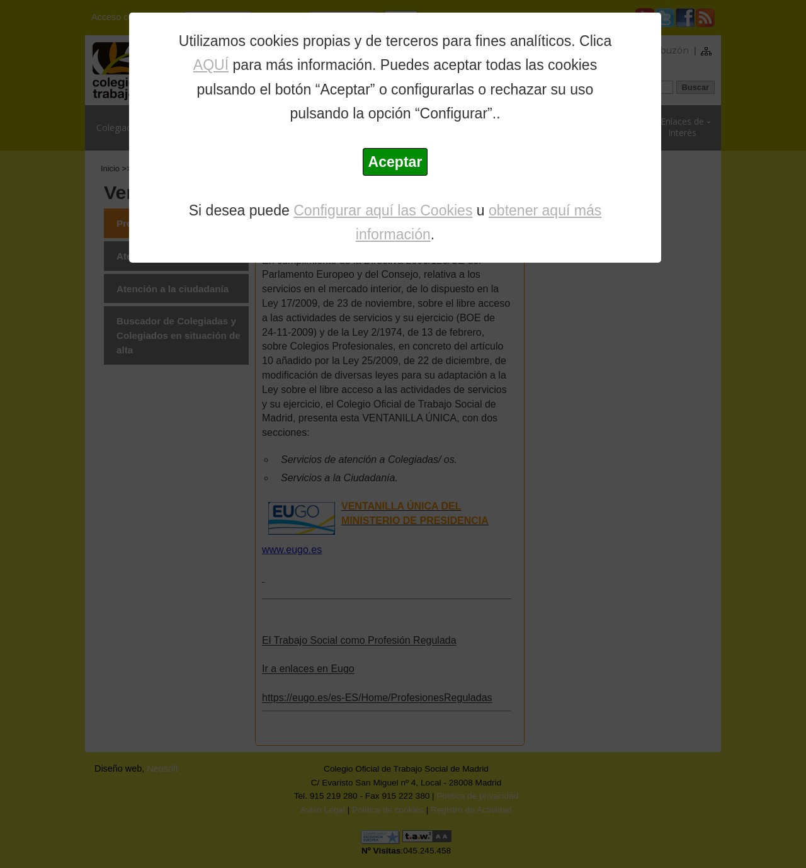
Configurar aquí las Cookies (382, 210)
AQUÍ (211, 65)
